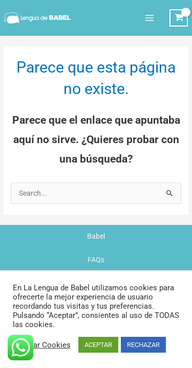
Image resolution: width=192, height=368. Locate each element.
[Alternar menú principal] (149, 18)
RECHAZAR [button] (143, 345)
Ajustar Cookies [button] (43, 345)
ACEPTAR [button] (98, 345)
